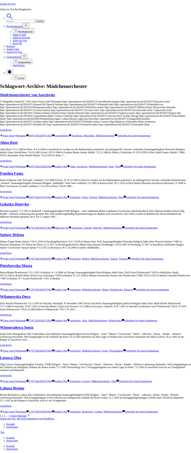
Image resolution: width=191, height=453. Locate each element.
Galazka (88, 227)
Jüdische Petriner (21, 37)
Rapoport (128, 289)
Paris (120, 197)
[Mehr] (9, 72)
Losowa (86, 381)
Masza (105, 289)
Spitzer (114, 258)
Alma (73, 166)
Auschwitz (77, 135)
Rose (111, 166)
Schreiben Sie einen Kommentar (133, 135)
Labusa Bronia (12, 388)
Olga (113, 381)
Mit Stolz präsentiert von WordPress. (35, 418)
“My (2, 432)
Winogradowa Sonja (16, 327)
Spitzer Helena (12, 235)
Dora (84, 320)
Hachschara (19, 65)
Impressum (12, 427)
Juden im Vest (20, 40)
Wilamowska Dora (15, 296)
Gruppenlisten (13, 57)
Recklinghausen (14, 26)
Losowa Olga (10, 358)
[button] (9, 18)
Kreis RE (17, 43)
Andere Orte (12, 49)
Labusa (98, 411)
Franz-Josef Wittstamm (14, 135)
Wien (117, 166)
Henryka (97, 227)
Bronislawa (88, 411)
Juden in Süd (19, 34)
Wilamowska (115, 320)
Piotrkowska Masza (16, 265)
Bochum (10, 46)
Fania (85, 197)
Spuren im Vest (7, 4)
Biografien (89, 135)
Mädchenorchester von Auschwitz (27, 95)
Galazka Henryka (14, 204)
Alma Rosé (9, 142)
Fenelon (93, 197)
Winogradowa (116, 350)
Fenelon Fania (11, 173)
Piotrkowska (116, 289)
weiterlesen (6, 130)
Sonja (105, 350)
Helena (85, 258)
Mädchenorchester (105, 135)
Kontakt (10, 424)
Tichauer (123, 258)
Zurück (19, 77)
